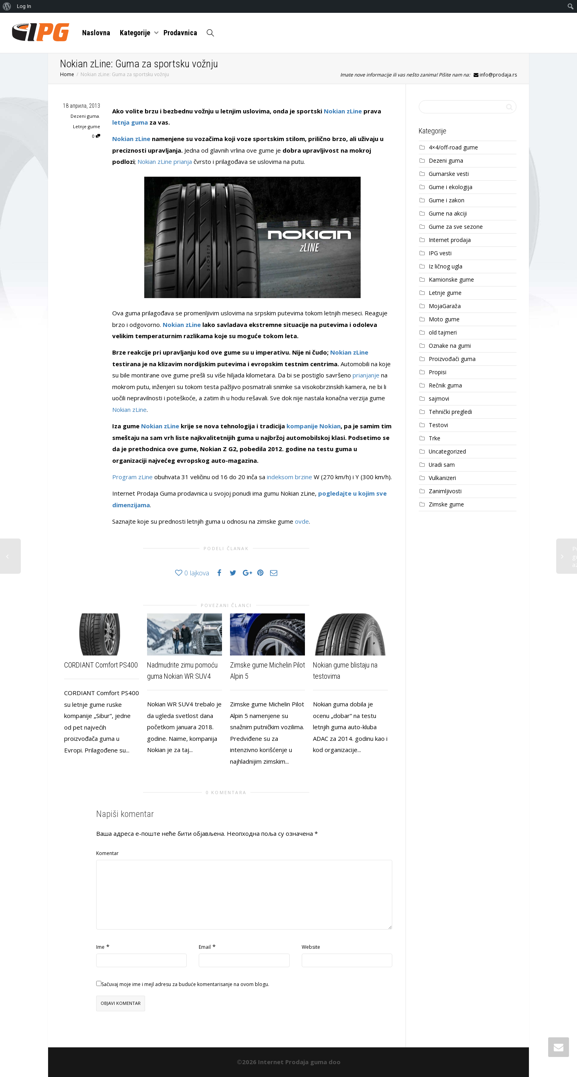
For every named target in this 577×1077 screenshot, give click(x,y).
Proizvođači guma (452, 359)
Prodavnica (180, 32)
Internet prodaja (450, 240)
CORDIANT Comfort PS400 (101, 665)
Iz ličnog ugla (445, 266)
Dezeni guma (85, 116)
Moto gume (444, 319)
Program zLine (132, 477)
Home (67, 74)
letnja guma (130, 122)
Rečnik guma (445, 385)
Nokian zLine (343, 111)
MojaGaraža (445, 306)
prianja (183, 161)
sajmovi (439, 398)
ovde (302, 521)
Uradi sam (442, 464)
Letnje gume (86, 126)
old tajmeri (443, 332)
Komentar (107, 853)
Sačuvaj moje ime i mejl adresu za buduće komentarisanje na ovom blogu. (185, 984)
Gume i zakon (446, 200)
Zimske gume (446, 504)
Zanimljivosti (445, 491)
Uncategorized (447, 451)
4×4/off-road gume (453, 147)
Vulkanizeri (442, 478)
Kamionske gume (451, 279)
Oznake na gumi (450, 345)
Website (311, 947)
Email (205, 947)
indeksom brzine (289, 477)
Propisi (437, 372)
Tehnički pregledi (450, 411)
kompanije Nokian (313, 426)
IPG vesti (440, 253)
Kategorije (136, 32)
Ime (100, 947)
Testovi (438, 425)
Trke (434, 438)
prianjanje (366, 375)
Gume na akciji (448, 213)
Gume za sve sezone (456, 226)
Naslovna (96, 32)
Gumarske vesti (449, 173)
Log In (24, 6)
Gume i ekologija (450, 187)
